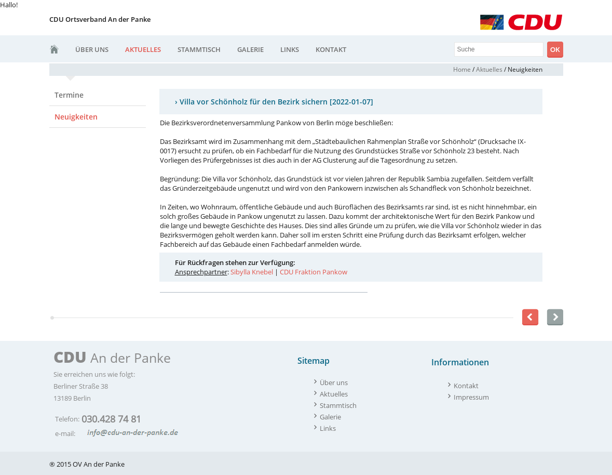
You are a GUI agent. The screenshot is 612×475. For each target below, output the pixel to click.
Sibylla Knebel (251, 271)
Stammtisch (199, 49)
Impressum (471, 397)
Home (462, 69)
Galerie (250, 49)
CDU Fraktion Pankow (313, 271)
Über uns (91, 49)
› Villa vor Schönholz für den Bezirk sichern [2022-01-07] (274, 102)
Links (289, 49)
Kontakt (331, 49)
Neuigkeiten (76, 117)
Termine (69, 95)
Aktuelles (143, 49)
